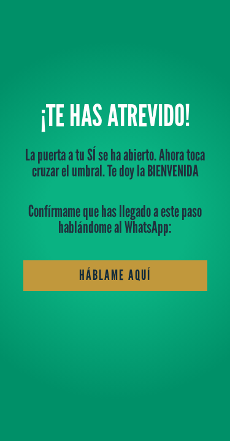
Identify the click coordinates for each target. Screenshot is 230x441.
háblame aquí (115, 275)
